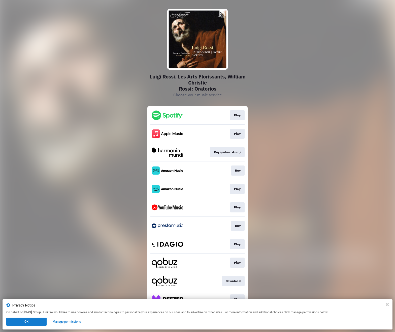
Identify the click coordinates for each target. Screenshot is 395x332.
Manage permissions (67, 321)
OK (26, 321)
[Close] (387, 304)
